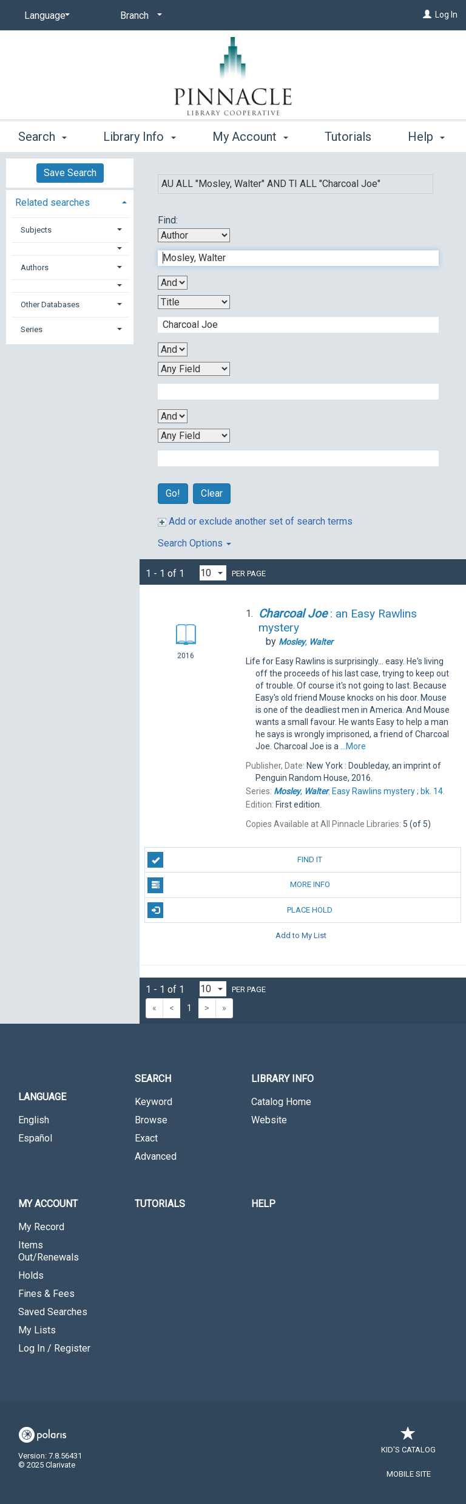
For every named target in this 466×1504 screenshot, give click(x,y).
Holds (31, 1275)
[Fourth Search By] (194, 436)
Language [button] (42, 1097)
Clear (212, 493)
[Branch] (139, 16)
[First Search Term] (291, 258)
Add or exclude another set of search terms (255, 521)
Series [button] (31, 329)
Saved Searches (52, 1312)
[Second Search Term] (291, 325)
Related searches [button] (52, 202)
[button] (70, 248)
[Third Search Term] (291, 391)
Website (269, 1120)
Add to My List (300, 935)
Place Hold (240, 910)
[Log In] (427, 14)
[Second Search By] (194, 302)
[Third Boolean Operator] (172, 416)
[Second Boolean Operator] (172, 349)
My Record (41, 1227)
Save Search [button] (70, 173)
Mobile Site (409, 1473)
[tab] (69, 201)
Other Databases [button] (50, 304)
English (33, 1120)
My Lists (37, 1330)
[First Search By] (194, 235)
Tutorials (160, 1204)
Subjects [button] (36, 229)
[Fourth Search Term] (291, 458)
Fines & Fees (46, 1293)
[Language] (45, 16)
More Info (238, 885)
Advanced (156, 1156)
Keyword (153, 1102)
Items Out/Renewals (48, 1251)
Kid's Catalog (408, 1443)
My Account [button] (250, 135)
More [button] (349, 136)
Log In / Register (54, 1348)
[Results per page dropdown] (213, 572)
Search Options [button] (194, 543)
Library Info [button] (139, 135)
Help (263, 1204)
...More (353, 746)
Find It (234, 860)
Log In (446, 14)
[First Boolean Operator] (172, 283)
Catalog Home (281, 1102)
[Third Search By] (194, 369)
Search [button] (42, 135)
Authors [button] (35, 267)
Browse (151, 1120)
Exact (146, 1138)
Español (35, 1138)
